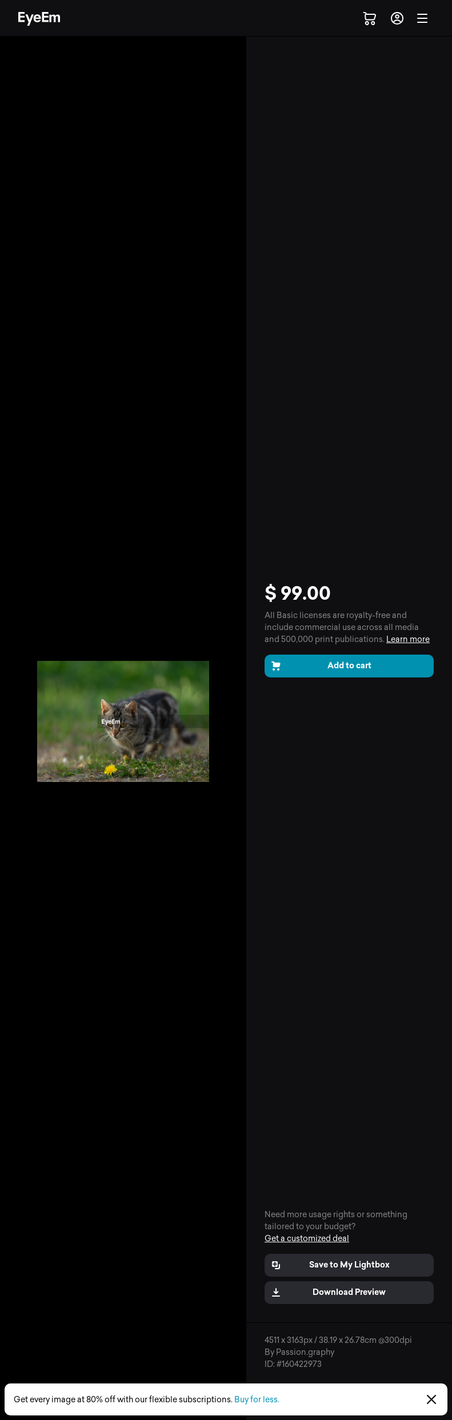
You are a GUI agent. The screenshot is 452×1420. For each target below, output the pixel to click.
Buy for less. (256, 1400)
